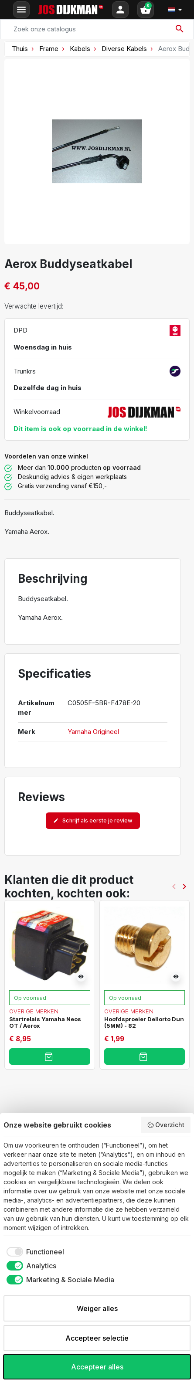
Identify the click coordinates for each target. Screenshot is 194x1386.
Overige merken (33, 1011)
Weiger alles (97, 1308)
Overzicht (166, 1125)
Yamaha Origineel (93, 731)
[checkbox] (33, 1252)
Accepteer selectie (97, 1338)
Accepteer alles (97, 1366)
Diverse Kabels (124, 48)
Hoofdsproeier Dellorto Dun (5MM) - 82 (144, 1022)
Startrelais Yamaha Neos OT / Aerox (45, 1022)
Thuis (20, 48)
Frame (48, 48)
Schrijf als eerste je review (93, 820)
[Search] (97, 29)
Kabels (80, 48)
